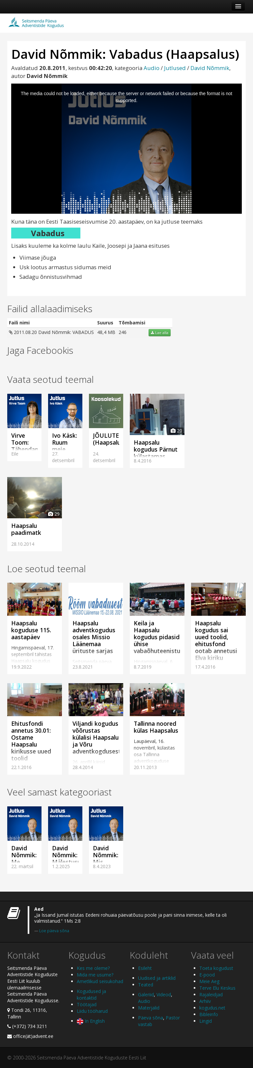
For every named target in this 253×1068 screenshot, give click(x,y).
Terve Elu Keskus (217, 988)
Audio (151, 68)
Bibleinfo (208, 1014)
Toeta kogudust (216, 968)
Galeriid (146, 994)
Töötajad (87, 1004)
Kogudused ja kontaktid (91, 994)
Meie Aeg (209, 981)
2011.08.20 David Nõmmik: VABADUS (51, 332)
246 (122, 332)
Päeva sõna (150, 1017)
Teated (145, 984)
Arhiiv (205, 1001)
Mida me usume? (95, 975)
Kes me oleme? (93, 968)
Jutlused (175, 68)
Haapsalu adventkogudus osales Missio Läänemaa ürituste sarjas (93, 637)
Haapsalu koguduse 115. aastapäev (31, 630)
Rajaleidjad (211, 994)
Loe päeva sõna (54, 930)
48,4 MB (106, 332)
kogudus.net (212, 1008)
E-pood (207, 975)
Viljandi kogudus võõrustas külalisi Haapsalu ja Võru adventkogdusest (96, 737)
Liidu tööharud (92, 1011)
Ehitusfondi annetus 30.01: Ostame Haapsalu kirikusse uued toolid (31, 740)
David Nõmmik (209, 68)
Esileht (145, 968)
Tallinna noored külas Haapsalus (156, 726)
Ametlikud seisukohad (100, 981)
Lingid (205, 1021)
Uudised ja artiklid (157, 978)
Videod (163, 994)
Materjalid (148, 1008)
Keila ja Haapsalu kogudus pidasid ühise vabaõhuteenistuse (160, 637)
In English (91, 1021)
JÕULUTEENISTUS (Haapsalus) (118, 438)
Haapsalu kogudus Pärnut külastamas (156, 449)
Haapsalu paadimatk (26, 529)
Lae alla (159, 332)
